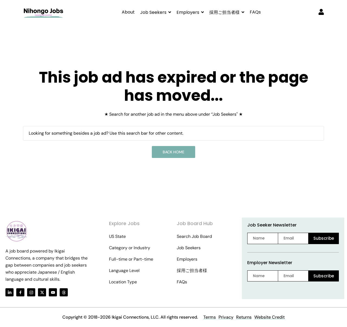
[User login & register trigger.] (321, 12)
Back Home (173, 152)
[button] (155, 12)
